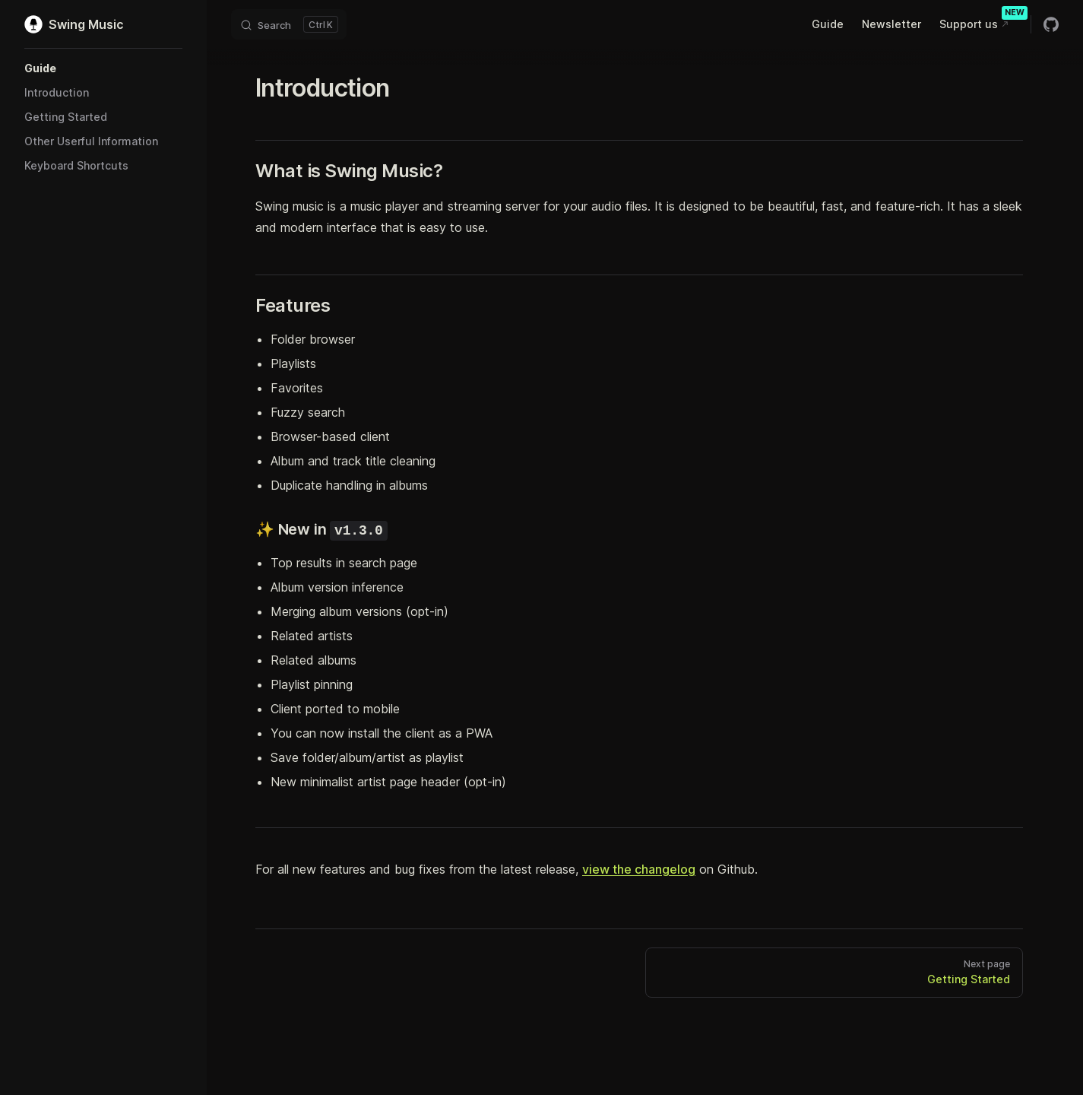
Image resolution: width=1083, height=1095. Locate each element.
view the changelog (638, 869)
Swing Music (74, 24)
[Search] (289, 24)
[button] (103, 68)
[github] (1051, 24)
